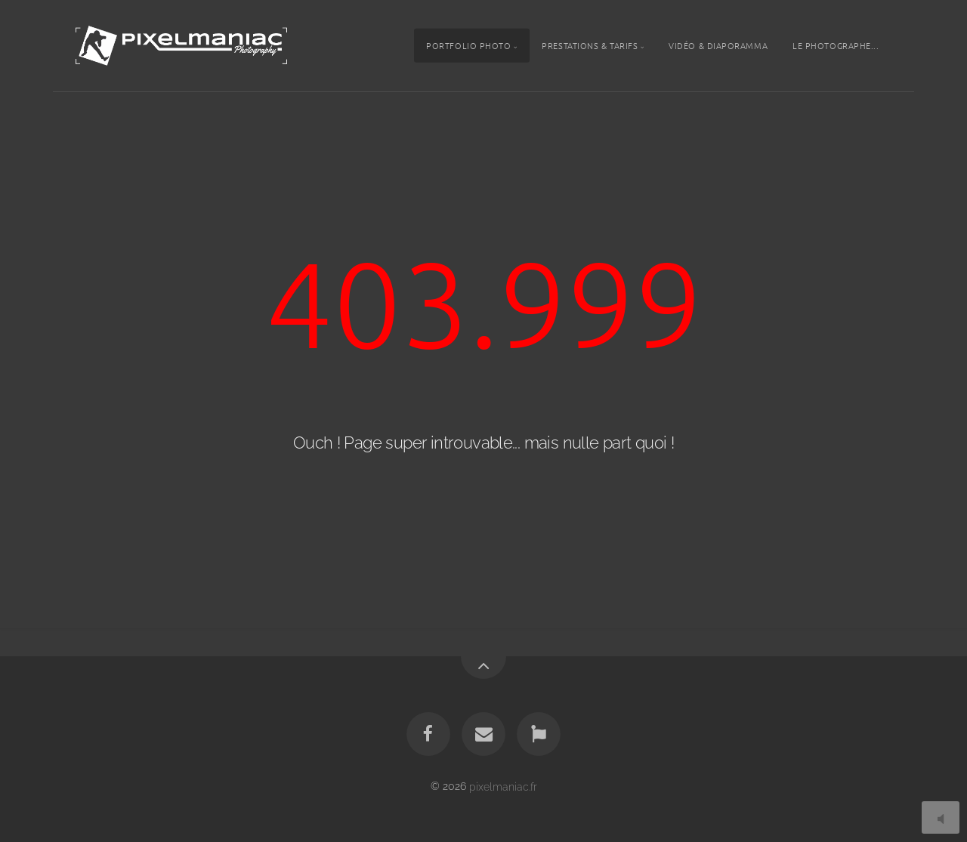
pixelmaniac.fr (503, 785)
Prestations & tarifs (590, 45)
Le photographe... (835, 45)
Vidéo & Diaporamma (718, 45)
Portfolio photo (468, 45)
